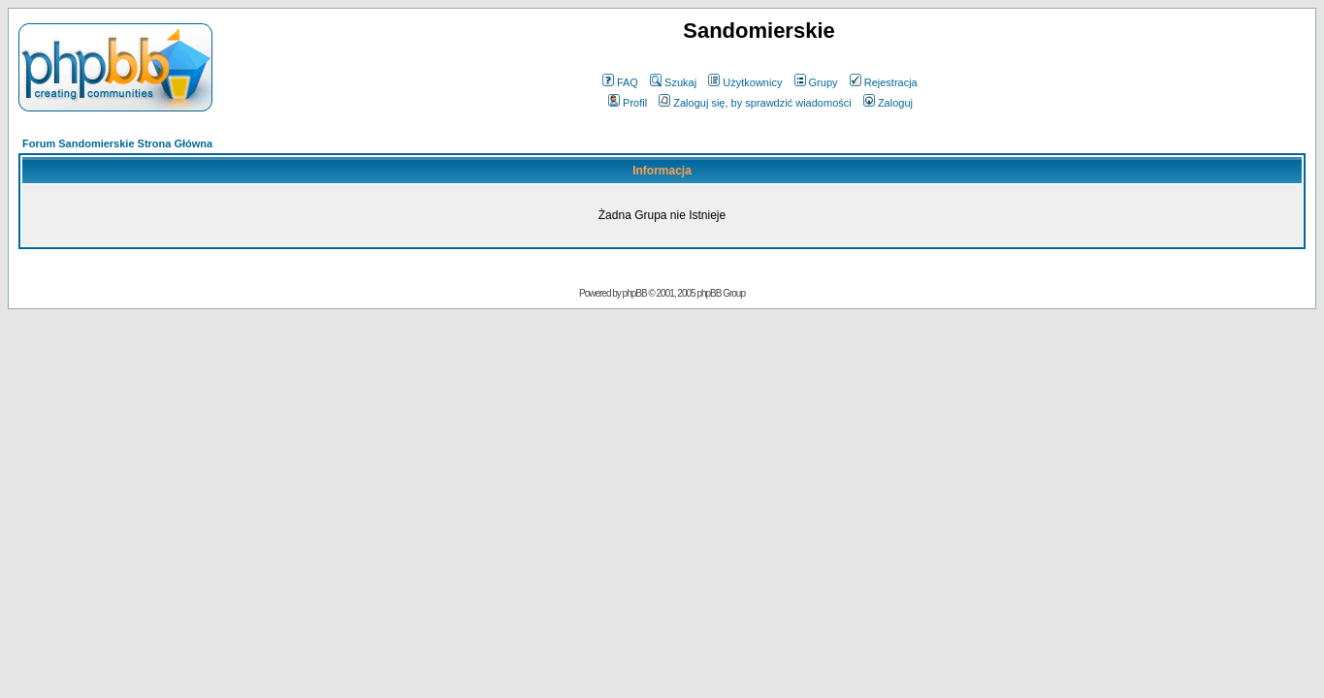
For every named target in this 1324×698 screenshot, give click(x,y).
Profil (627, 103)
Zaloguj (888, 103)
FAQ (620, 82)
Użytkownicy (745, 82)
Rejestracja (884, 82)
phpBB (635, 293)
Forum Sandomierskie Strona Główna (117, 143)
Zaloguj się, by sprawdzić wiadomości (755, 103)
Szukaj (673, 82)
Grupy (816, 82)
